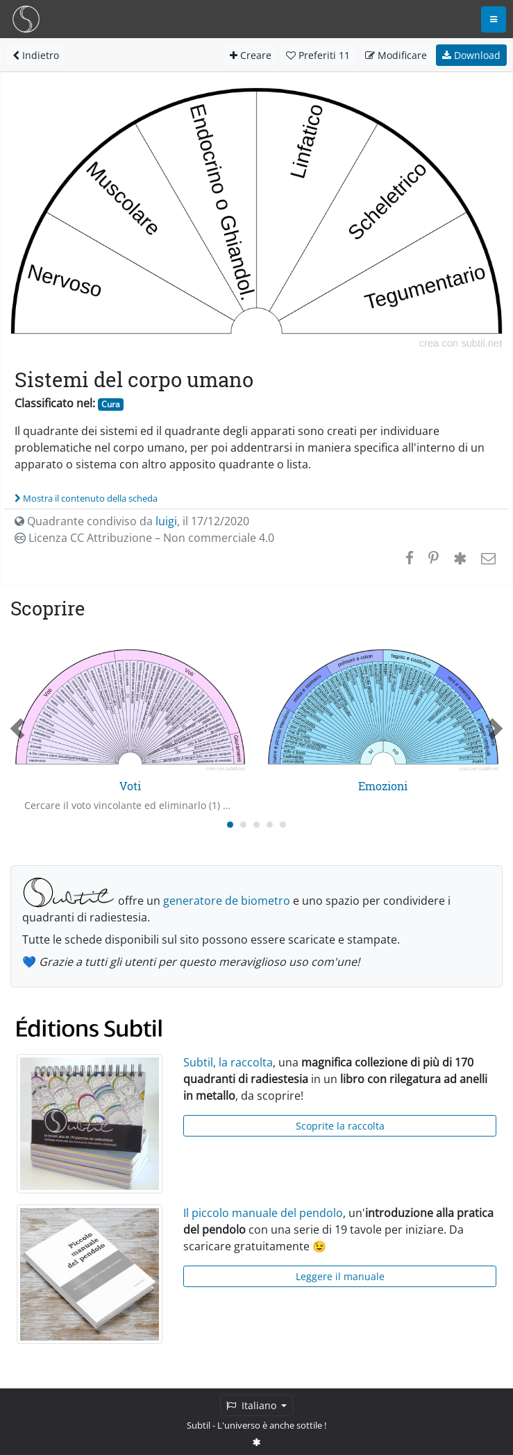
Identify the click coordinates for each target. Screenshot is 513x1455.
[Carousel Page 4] (270, 825)
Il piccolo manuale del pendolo (263, 1212)
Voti (130, 785)
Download (471, 55)
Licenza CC (144, 537)
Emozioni (382, 785)
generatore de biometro (226, 900)
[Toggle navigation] (493, 19)
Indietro (35, 55)
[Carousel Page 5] (283, 825)
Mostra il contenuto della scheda (86, 498)
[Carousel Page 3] (256, 825)
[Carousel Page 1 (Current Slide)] (230, 825)
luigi (166, 521)
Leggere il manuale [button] (340, 1276)
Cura (110, 404)
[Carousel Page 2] (243, 825)
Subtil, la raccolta (228, 1062)
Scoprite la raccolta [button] (340, 1125)
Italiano (252, 1405)
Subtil (198, 1425)
